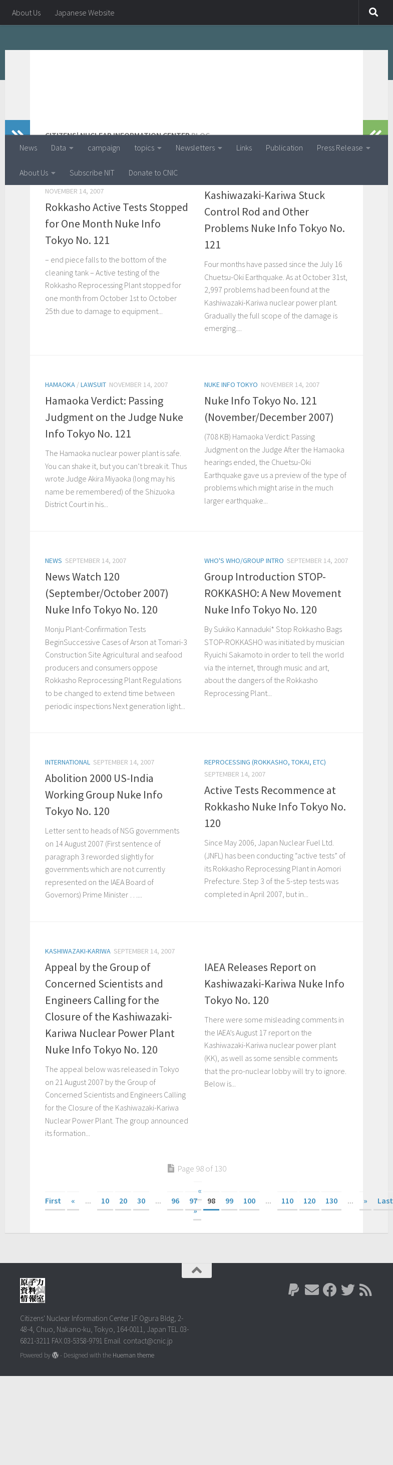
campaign (104, 147)
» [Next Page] (365, 1265)
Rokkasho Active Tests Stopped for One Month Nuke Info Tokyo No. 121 (116, 288)
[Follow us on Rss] (366, 1355)
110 (287, 1265)
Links (244, 147)
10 (105, 1265)
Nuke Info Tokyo (231, 449)
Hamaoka (60, 449)
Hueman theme (133, 1420)
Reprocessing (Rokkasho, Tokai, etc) (106, 244)
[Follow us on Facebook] (330, 1355)
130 (331, 1265)
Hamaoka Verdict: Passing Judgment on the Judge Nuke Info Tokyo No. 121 (114, 482)
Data (58, 147)
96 (175, 1265)
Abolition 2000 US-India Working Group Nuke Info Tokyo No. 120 (104, 859)
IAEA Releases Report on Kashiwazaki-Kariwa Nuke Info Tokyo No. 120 (274, 1048)
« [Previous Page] (73, 1265)
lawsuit (93, 449)
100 (249, 1265)
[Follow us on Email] (312, 1355)
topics (144, 147)
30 (141, 1265)
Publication (284, 147)
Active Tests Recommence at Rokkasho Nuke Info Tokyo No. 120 (275, 871)
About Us (26, 13)
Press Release (340, 147)
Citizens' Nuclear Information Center (181, 59)
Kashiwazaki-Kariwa (237, 244)
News (28, 147)
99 (229, 1265)
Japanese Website (85, 13)
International (67, 827)
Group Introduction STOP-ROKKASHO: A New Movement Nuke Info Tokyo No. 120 (272, 658)
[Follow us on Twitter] (348, 1355)
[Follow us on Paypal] (294, 1355)
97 (193, 1265)
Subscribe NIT (92, 173)
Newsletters (195, 147)
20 (123, 1265)
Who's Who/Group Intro (244, 625)
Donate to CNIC (153, 173)
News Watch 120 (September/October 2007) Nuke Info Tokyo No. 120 (107, 658)
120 (309, 1265)
